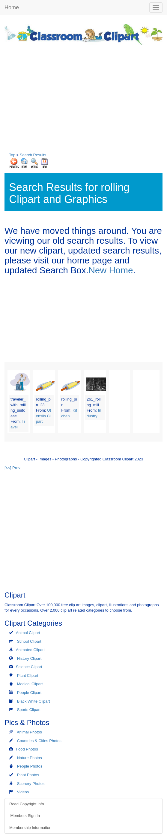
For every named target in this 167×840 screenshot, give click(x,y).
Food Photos (27, 749)
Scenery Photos (31, 783)
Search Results (33, 155)
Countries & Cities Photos (39, 741)
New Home (110, 270)
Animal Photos (29, 732)
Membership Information (30, 827)
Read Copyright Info (26, 804)
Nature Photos (29, 758)
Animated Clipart (30, 650)
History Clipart (29, 658)
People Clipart (29, 692)
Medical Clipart (30, 684)
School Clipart (29, 641)
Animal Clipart (28, 632)
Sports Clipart (29, 709)
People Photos (30, 766)
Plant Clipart (27, 675)
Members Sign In (24, 815)
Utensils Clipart (44, 416)
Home (11, 7)
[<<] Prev (12, 468)
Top (12, 155)
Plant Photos (28, 775)
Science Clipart (29, 667)
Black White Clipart (33, 701)
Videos (23, 792)
